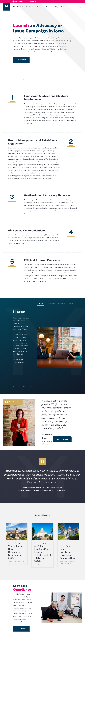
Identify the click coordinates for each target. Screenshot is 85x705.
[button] (29, 386)
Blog (56, 7)
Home (14, 79)
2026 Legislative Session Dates (26, 1)
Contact (71, 7)
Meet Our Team (62, 439)
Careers (63, 7)
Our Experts (30, 7)
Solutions (40, 7)
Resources (49, 7)
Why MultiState (18, 7)
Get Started (21, 60)
